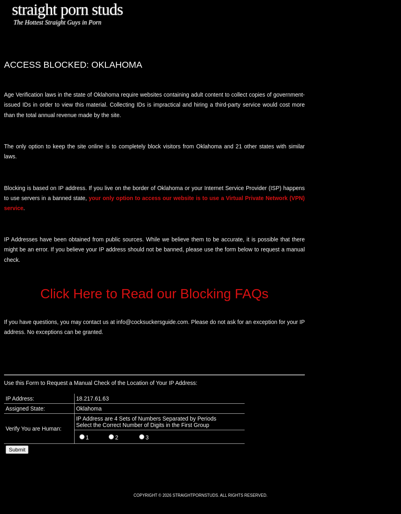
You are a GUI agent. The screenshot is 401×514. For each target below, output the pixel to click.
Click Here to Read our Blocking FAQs (154, 293)
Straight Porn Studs (67, 9)
